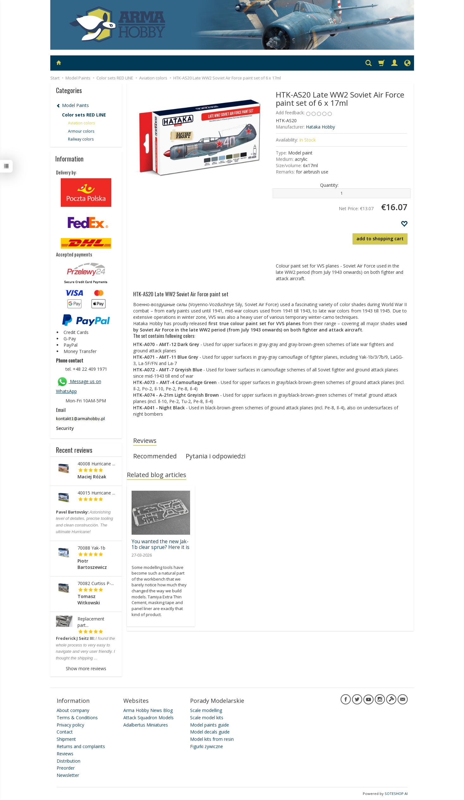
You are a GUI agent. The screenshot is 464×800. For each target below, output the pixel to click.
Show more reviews (86, 668)
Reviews (145, 440)
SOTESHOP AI (396, 793)
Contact (65, 732)
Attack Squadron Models (148, 718)
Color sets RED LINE (84, 115)
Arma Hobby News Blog (148, 710)
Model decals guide (210, 732)
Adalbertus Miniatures (145, 725)
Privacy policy (70, 725)
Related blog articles (156, 474)
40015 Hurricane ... (96, 493)
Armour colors (81, 131)
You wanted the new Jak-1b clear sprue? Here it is (160, 544)
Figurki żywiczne (206, 746)
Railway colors (81, 139)
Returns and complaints (81, 746)
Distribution (68, 761)
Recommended (155, 456)
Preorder (66, 768)
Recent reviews (74, 450)
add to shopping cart (380, 239)
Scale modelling (206, 710)
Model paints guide (209, 725)
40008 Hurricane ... (96, 464)
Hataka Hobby (320, 127)
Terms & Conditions (77, 718)
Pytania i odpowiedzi (215, 456)
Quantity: (329, 185)
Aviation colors (81, 123)
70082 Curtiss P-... (95, 583)
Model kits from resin (212, 739)
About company (73, 710)
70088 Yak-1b (91, 548)
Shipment (66, 739)
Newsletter (68, 775)
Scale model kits (206, 718)
